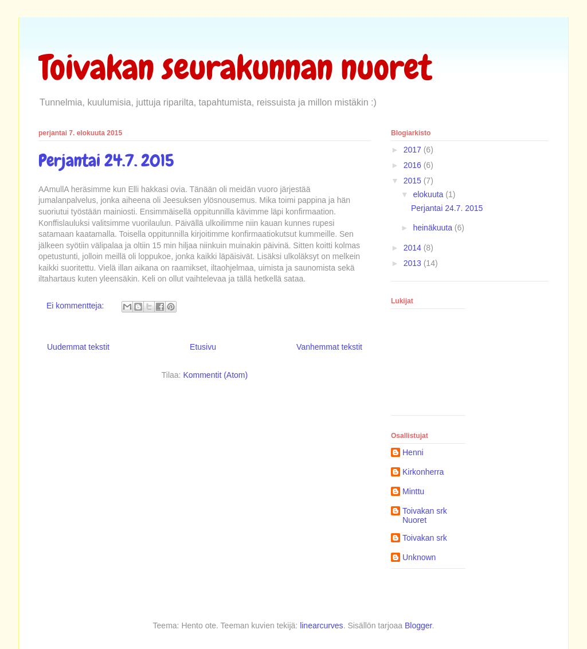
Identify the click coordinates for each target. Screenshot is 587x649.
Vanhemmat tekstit (329, 346)
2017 (414, 149)
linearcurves (321, 625)
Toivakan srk (424, 537)
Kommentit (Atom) (215, 375)
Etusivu (203, 346)
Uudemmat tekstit (78, 346)
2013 (414, 263)
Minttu (413, 491)
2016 (414, 165)
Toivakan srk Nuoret (424, 515)
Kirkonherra (423, 471)
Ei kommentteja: (76, 305)
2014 (414, 247)
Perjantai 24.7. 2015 (106, 160)
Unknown (419, 557)
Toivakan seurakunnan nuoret (235, 67)
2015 (414, 180)
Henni (413, 452)
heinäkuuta (433, 227)
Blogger (418, 625)
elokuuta (429, 194)
